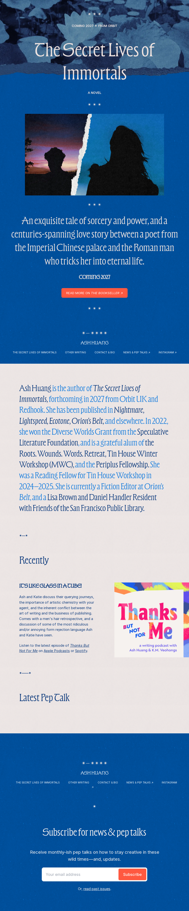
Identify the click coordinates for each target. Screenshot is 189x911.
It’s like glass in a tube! (50, 586)
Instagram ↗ (168, 352)
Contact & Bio (104, 352)
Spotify (81, 651)
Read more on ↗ (94, 293)
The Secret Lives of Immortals (35, 352)
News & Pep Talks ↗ (136, 352)
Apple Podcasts (57, 651)
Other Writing (75, 352)
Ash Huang (94, 343)
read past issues (96, 889)
